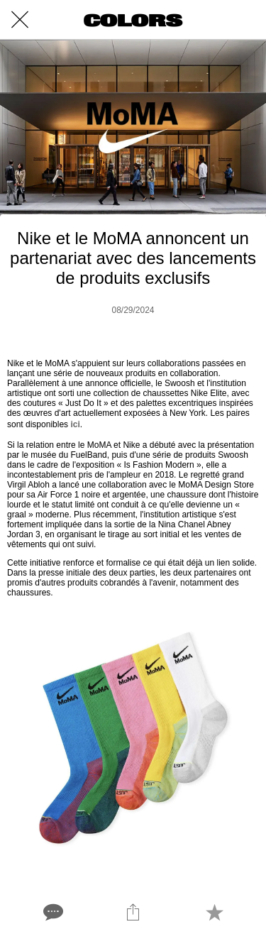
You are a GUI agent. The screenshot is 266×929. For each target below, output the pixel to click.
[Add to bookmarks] (214, 912)
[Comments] (52, 912)
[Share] (133, 912)
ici (74, 424)
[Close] (19, 19)
